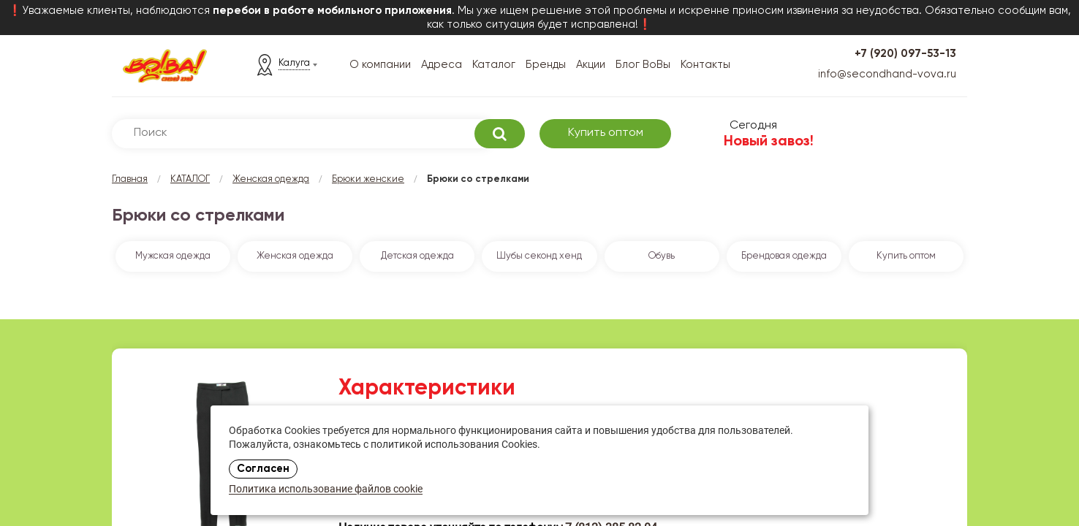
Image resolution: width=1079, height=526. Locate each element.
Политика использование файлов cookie (326, 490)
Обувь (661, 256)
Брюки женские (368, 179)
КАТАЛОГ (190, 179)
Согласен (263, 469)
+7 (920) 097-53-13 (905, 53)
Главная (130, 179)
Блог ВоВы (643, 64)
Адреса (441, 64)
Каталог (493, 64)
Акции (590, 64)
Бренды (546, 64)
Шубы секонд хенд (539, 256)
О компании (380, 64)
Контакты (705, 64)
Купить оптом (605, 133)
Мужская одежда (173, 256)
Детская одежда (417, 256)
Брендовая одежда (784, 256)
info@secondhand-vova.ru (887, 74)
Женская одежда (270, 179)
